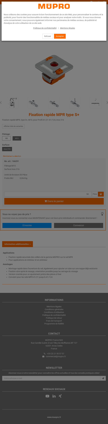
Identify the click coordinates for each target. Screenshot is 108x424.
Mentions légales (67, 28)
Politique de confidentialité (45, 28)
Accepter (60, 36)
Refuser (47, 36)
